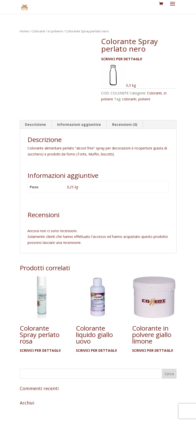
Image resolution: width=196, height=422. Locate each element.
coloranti (129, 99)
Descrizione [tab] (35, 124)
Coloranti (38, 31)
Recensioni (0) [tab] (124, 124)
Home (24, 31)
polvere (144, 99)
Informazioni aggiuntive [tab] (79, 124)
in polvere (55, 31)
